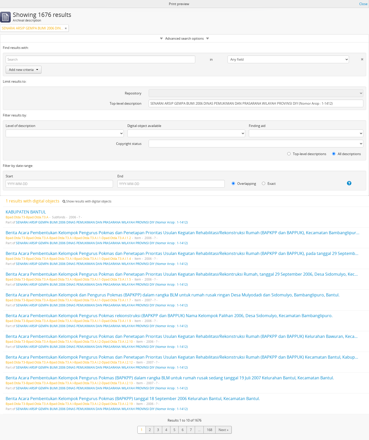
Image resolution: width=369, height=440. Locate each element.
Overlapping (244, 183)
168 (209, 429)
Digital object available (144, 125)
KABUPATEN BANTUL (26, 212)
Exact (269, 183)
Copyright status (128, 143)
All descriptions (346, 154)
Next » (223, 429)
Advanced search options (184, 38)
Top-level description (125, 103)
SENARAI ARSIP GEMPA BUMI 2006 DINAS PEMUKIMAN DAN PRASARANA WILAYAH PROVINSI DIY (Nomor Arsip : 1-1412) (102, 222)
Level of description (20, 125)
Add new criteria (23, 69)
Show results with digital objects (87, 201)
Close (363, 4)
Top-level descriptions (306, 154)
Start (9, 176)
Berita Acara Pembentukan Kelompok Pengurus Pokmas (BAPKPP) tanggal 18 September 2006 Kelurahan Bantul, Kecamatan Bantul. (133, 398)
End (120, 176)
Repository (133, 93)
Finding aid (257, 125)
